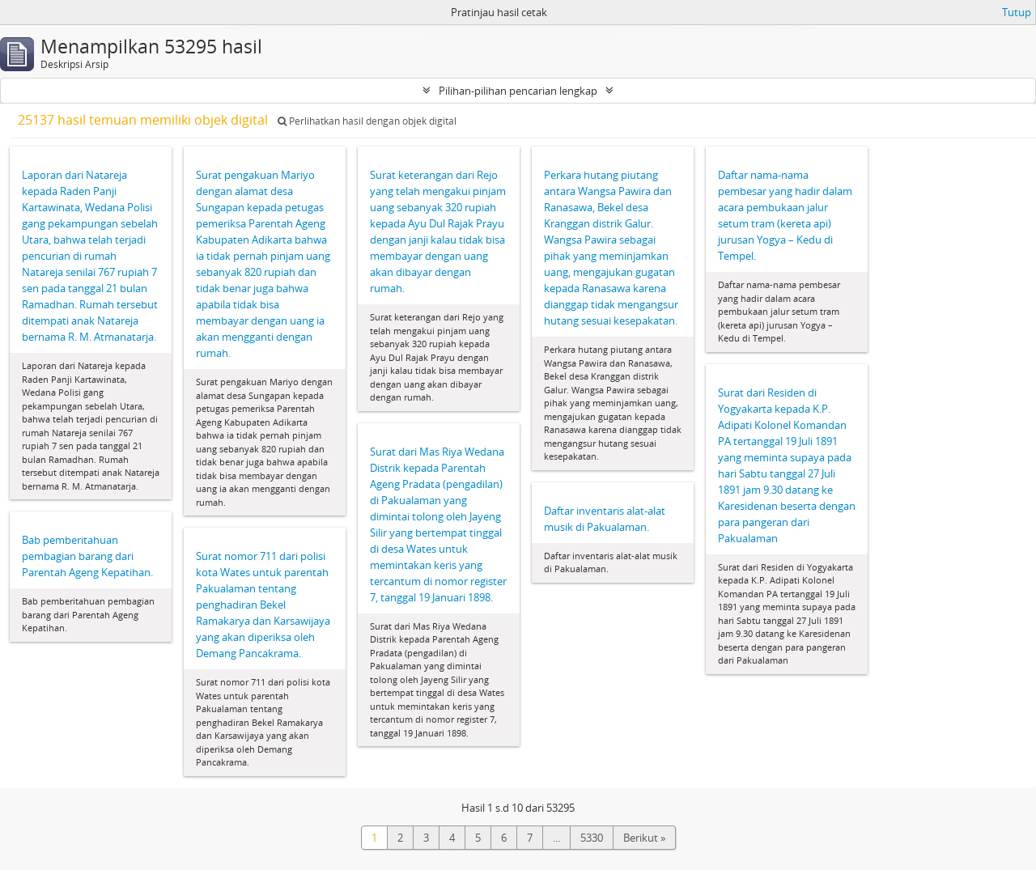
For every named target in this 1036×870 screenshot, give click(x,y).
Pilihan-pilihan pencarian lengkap (518, 90)
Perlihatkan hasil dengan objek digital (367, 121)
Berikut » (644, 837)
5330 (591, 837)
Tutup (1016, 12)
